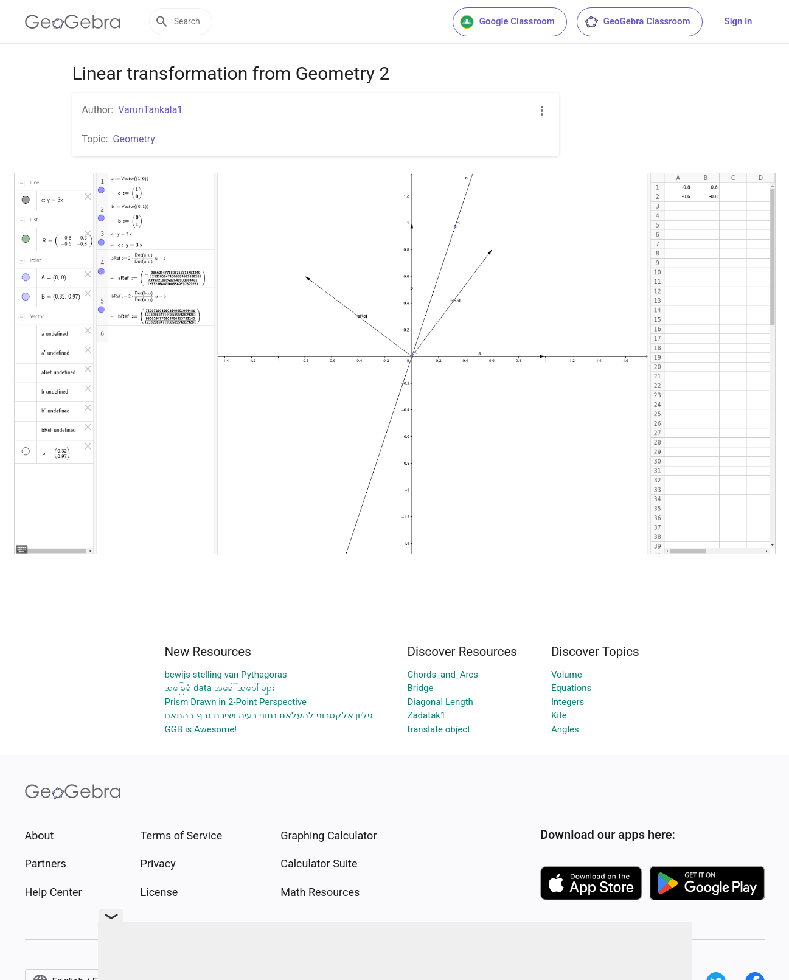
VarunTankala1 (150, 110)
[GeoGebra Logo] (72, 22)
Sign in (739, 21)
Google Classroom (507, 22)
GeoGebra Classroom (637, 22)
